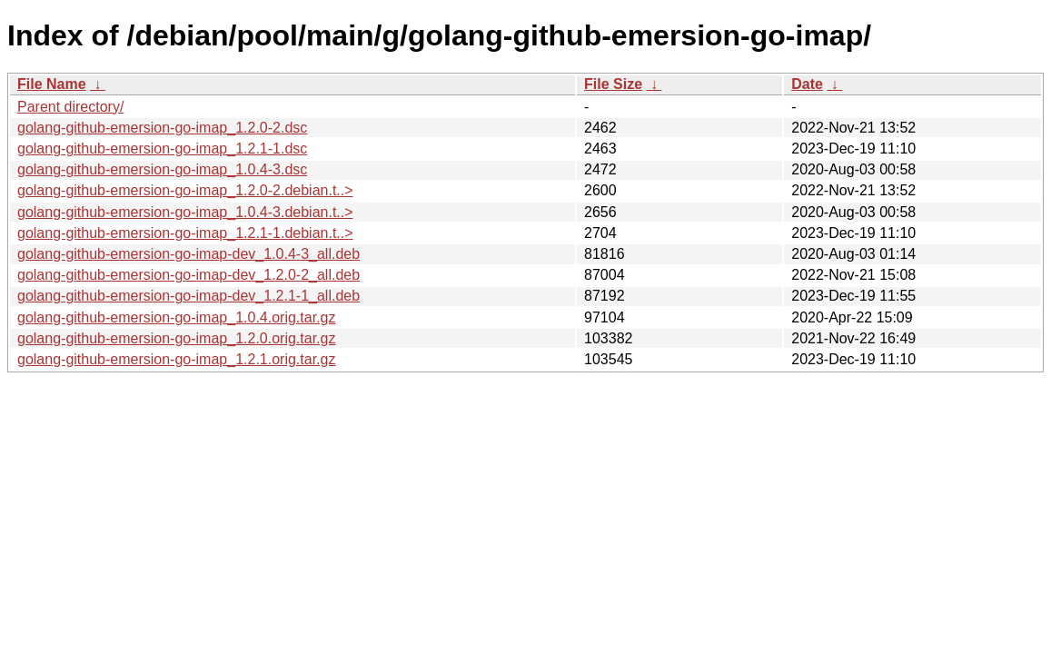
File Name (51, 84)
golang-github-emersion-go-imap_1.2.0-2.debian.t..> (185, 190)
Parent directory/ (70, 106)
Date (807, 84)
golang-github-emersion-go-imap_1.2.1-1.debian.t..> (185, 233)
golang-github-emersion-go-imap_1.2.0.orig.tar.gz (176, 338)
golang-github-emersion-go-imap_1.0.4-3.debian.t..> (185, 212)
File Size (613, 84)
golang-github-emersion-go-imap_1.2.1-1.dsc (162, 148)
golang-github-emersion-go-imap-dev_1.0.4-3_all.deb (188, 254)
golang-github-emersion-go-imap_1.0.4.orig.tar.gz (176, 317)
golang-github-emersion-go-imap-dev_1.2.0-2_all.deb (188, 274)
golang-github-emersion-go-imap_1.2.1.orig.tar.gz (176, 359)
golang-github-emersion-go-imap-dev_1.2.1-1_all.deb (188, 295)
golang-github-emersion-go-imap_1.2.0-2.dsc (162, 127)
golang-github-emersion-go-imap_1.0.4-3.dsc (162, 169)
